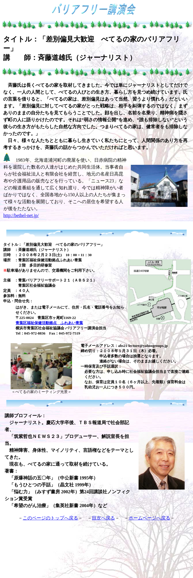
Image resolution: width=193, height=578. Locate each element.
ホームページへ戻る (149, 517)
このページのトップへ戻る (50, 517)
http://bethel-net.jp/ (21, 215)
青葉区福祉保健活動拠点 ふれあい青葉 (49, 323)
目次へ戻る (103, 517)
